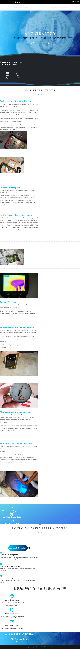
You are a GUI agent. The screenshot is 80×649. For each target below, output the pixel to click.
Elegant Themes (35, 647)
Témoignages (56, 7)
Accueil (14, 7)
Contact (65, 7)
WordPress (51, 647)
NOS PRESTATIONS (40, 42)
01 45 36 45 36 (10, 2)
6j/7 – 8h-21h (75, 2)
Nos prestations (24, 7)
